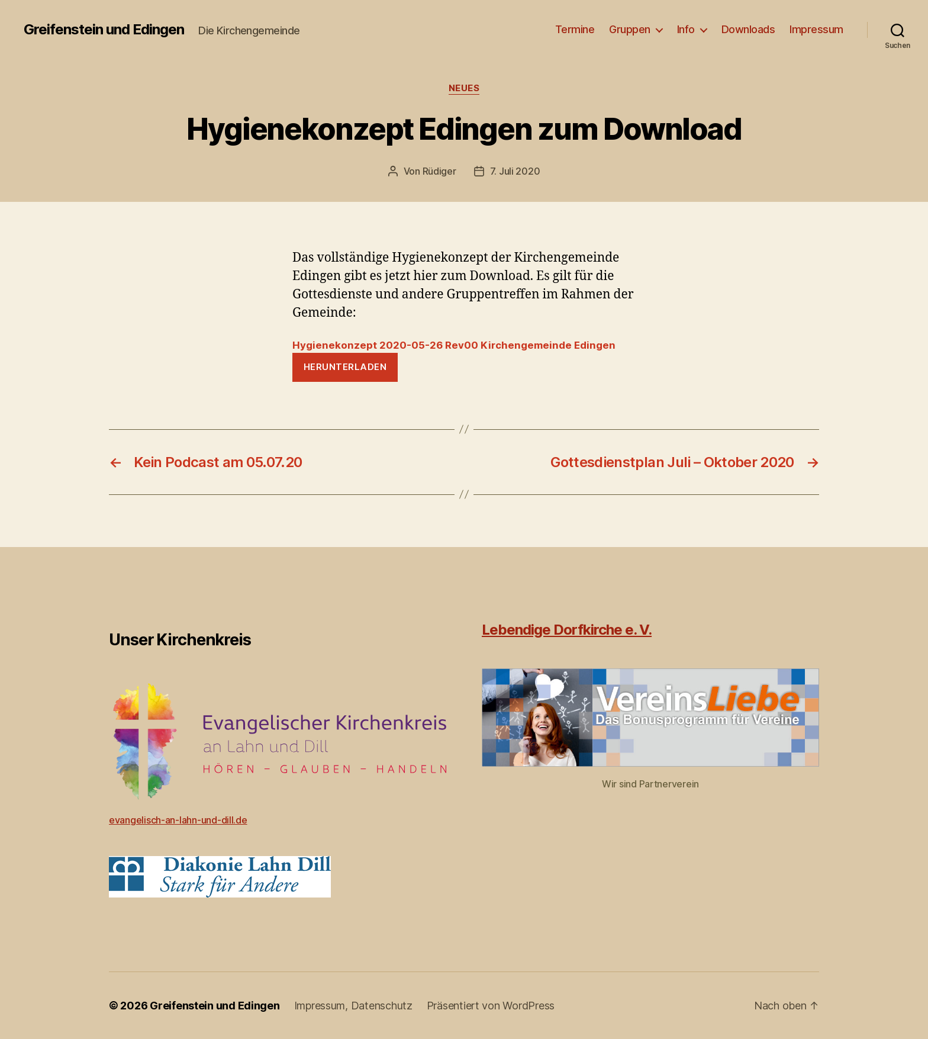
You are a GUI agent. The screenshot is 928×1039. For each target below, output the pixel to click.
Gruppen (629, 29)
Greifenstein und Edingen (104, 29)
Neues (464, 88)
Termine (575, 29)
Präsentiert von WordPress (491, 1005)
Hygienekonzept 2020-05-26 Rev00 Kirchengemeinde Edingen (454, 345)
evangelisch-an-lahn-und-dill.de (178, 820)
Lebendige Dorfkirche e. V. (567, 629)
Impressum (816, 29)
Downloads (748, 29)
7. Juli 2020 (515, 171)
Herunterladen (345, 366)
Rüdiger (439, 171)
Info (686, 29)
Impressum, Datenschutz (353, 1005)
